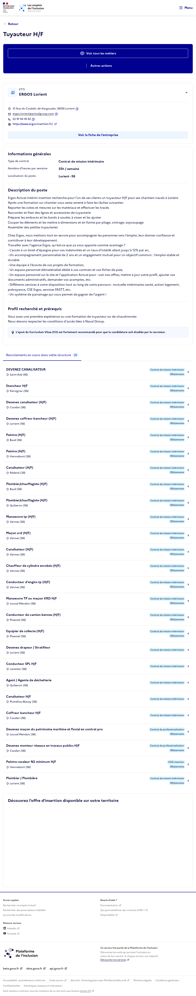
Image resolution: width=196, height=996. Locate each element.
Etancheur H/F (17, 385)
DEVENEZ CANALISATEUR (26, 369)
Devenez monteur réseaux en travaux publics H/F (43, 745)
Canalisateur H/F (18, 696)
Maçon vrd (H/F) (18, 533)
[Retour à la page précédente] (12, 24)
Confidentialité (11, 986)
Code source (56, 980)
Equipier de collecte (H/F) (25, 631)
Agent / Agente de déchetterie (28, 680)
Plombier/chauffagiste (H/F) (26, 484)
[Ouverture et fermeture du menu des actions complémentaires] (98, 65)
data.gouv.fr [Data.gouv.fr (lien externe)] (34, 969)
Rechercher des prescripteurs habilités (24, 910)
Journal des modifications (17, 915)
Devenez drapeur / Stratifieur (28, 647)
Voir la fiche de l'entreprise (98, 135)
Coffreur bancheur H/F (23, 712)
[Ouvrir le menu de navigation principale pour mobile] (184, 8)
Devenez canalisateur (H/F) (26, 402)
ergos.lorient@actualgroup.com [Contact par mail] (33, 114)
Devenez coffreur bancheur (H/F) (31, 418)
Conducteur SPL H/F (21, 663)
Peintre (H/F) (15, 434)
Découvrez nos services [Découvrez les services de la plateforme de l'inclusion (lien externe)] (113, 960)
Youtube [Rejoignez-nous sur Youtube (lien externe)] (9, 933)
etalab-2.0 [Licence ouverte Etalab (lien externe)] (85, 991)
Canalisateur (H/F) (19, 467)
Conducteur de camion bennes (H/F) (33, 614)
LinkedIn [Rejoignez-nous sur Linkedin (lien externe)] (9, 928)
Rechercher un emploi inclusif (19, 905)
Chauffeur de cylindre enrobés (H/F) (33, 565)
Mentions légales (142, 980)
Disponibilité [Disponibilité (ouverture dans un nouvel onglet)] (107, 915)
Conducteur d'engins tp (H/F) (28, 582)
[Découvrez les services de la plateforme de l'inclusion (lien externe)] (21, 952)
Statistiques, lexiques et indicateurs (43, 986)
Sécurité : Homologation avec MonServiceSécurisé (98, 980)
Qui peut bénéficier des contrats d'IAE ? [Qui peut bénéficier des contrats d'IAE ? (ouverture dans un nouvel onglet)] (122, 910)
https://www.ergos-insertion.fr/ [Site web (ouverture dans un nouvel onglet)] (33, 124)
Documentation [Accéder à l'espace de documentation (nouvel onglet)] (109, 905)
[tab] (42, 355)
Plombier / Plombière (21, 778)
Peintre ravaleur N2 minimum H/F (31, 761)
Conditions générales (167, 980)
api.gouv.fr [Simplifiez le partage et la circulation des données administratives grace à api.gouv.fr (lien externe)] (57, 969)
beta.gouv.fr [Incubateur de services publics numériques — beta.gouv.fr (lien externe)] (11, 969)
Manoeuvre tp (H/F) (21, 516)
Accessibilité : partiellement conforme (24, 980)
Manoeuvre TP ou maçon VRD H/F (31, 598)
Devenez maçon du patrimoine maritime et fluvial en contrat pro (54, 729)
